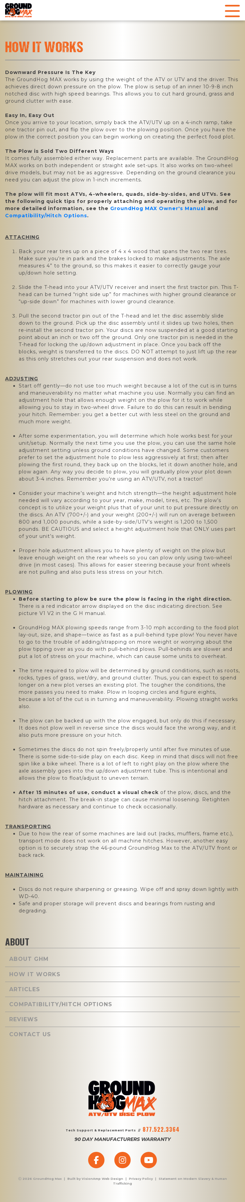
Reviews (23, 1019)
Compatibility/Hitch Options (46, 215)
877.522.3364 (161, 1129)
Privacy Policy (141, 1179)
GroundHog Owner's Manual (158, 208)
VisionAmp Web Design (102, 1179)
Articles (24, 989)
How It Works (35, 974)
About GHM (29, 959)
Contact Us (30, 1034)
